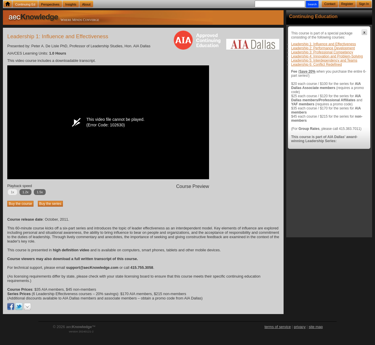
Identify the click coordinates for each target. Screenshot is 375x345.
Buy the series (50, 204)
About (86, 4)
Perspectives (50, 4)
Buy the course (20, 204)
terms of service (277, 327)
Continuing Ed (25, 4)
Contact (329, 4)
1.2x (25, 192)
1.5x (40, 192)
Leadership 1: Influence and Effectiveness (323, 44)
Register (347, 4)
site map (316, 327)
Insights (70, 4)
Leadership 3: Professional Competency (322, 52)
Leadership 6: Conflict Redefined (316, 64)
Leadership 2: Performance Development (323, 48)
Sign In (364, 4)
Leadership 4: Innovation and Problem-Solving (327, 56)
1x (12, 192)
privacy (300, 327)
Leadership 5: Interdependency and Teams (324, 60)
